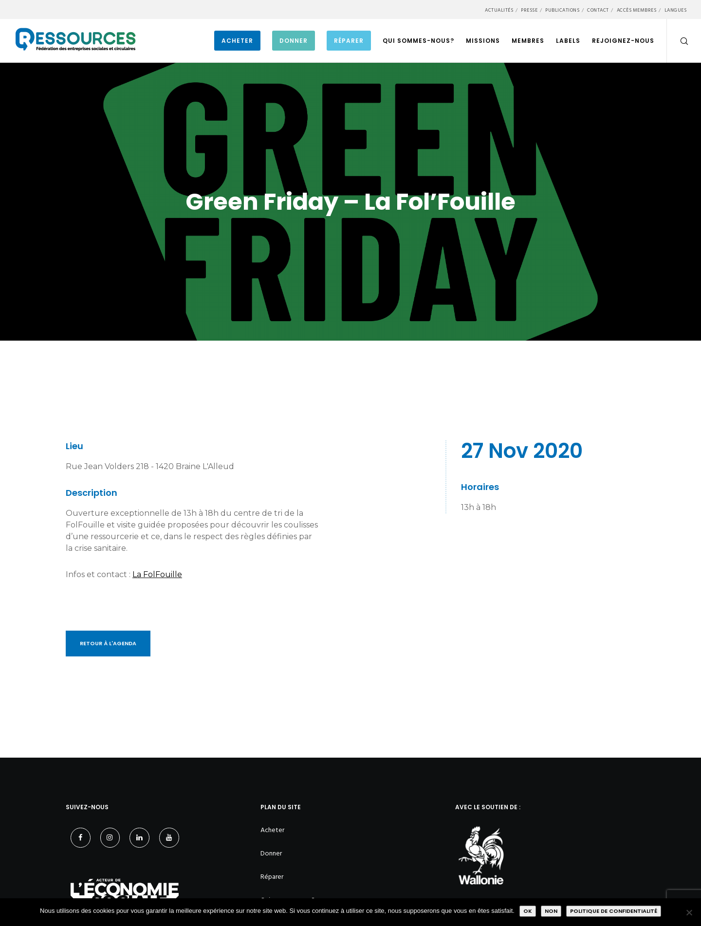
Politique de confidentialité (613, 911)
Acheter (272, 829)
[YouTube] (169, 838)
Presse (529, 10)
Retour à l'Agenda (108, 643)
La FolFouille (157, 574)
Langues (675, 10)
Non (551, 911)
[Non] (689, 912)
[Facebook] (81, 838)
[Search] (678, 41)
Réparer (271, 876)
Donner (271, 853)
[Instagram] (110, 838)
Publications (562, 10)
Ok (527, 911)
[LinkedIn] (139, 838)
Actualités (499, 10)
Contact (598, 10)
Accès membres (637, 10)
